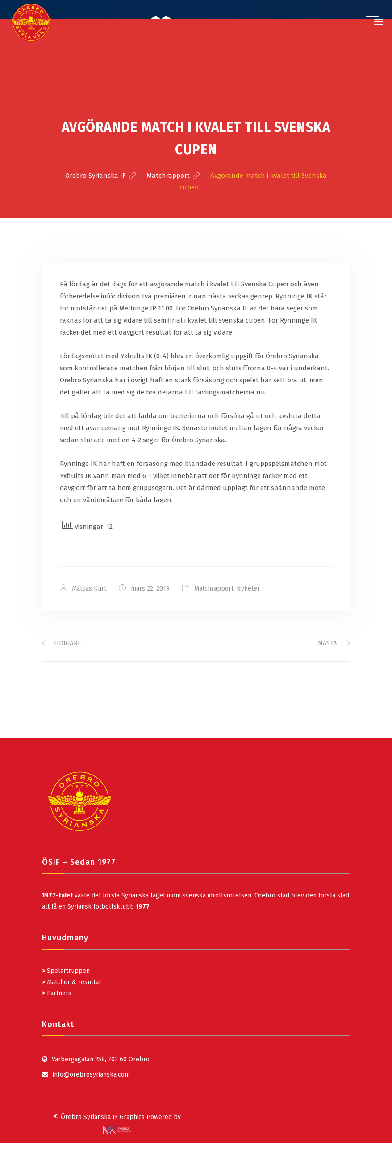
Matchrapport (214, 588)
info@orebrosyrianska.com (91, 1074)
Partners (56, 993)
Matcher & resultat (71, 982)
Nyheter (248, 588)
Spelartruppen (67, 971)
